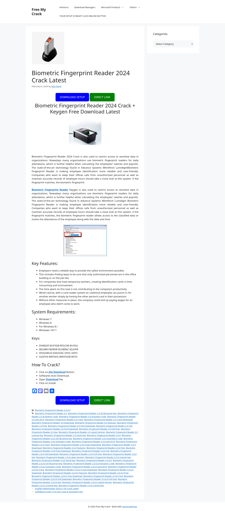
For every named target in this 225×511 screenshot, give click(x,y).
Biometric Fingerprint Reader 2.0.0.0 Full (103, 476)
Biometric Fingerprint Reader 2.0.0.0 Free (108, 473)
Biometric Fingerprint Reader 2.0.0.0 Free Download (57, 476)
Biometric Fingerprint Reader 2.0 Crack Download (108, 419)
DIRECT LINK (102, 97)
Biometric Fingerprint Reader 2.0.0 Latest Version (60, 457)
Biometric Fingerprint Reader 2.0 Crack (64, 419)
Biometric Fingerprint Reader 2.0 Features (95, 422)
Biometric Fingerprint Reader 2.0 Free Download (71, 426)
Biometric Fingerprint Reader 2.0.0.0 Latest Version (87, 482)
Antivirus (63, 7)
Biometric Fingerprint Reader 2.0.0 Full (90, 451)
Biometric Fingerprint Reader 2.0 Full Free (99, 429)
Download (52, 379)
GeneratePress (129, 506)
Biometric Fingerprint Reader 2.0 (51, 413)
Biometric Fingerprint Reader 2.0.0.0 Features (65, 473)
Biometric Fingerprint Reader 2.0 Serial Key (65, 435)
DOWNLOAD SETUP (72, 97)
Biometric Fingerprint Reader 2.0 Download (53, 422)
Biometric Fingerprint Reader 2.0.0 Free (105, 448)
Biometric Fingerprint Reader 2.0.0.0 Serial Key (81, 485)
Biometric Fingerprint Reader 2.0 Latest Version (82, 432)
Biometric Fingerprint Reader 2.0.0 (104, 435)
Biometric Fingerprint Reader (50, 189)
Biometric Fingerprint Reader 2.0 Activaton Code (82, 416)
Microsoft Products (114, 7)
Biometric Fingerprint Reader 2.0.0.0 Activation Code (88, 463)
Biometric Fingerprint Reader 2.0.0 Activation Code (98, 438)
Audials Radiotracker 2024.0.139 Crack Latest (57, 488)
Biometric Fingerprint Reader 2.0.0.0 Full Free (95, 479)
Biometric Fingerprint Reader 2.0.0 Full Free (80, 454)
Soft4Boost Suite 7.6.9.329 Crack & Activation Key (59, 491)
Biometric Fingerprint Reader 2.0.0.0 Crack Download (71, 469)
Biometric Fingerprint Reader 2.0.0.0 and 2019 (84, 466)
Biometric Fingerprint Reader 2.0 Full (114, 426)
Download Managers (84, 7)
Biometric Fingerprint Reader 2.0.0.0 (52, 410)
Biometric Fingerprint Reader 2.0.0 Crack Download (76, 444)
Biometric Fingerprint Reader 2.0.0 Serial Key (53, 460)
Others (136, 7)
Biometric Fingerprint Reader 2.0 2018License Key (92, 413)
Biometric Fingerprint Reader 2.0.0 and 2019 (93, 441)
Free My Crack (39, 11)
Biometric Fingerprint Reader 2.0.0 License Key (108, 457)
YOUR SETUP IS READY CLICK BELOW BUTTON (82, 15)
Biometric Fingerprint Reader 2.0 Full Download (55, 429)
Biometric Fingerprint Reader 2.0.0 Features (64, 448)
